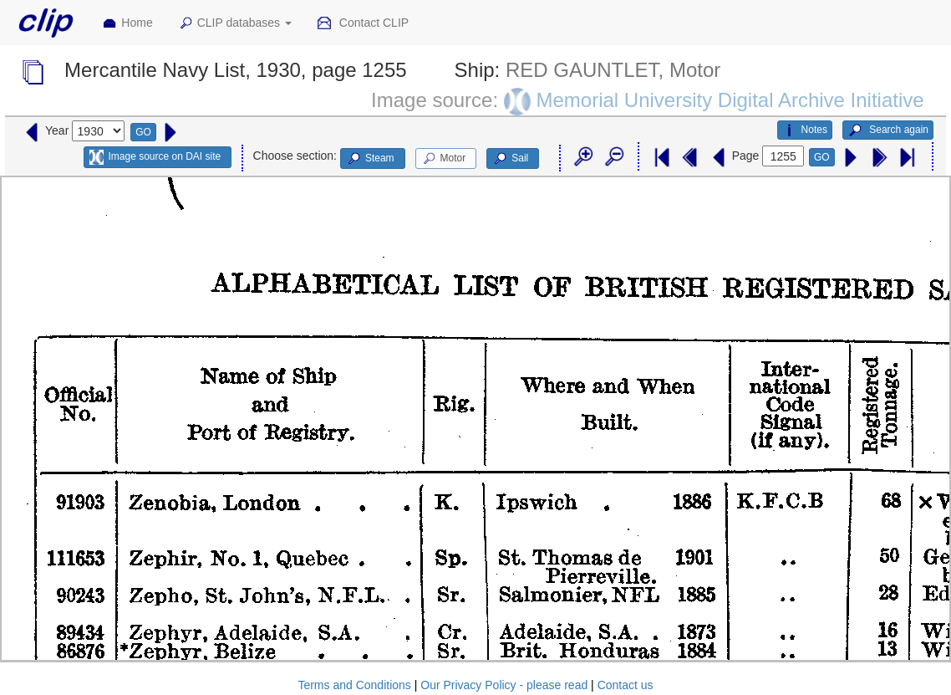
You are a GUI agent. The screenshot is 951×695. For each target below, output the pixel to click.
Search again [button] (887, 130)
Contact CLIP (363, 23)
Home (127, 23)
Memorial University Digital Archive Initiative (729, 100)
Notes (804, 130)
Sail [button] (510, 158)
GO (143, 132)
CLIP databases (235, 23)
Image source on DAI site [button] (155, 157)
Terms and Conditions (354, 685)
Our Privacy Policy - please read (503, 685)
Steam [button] (370, 158)
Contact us (625, 685)
